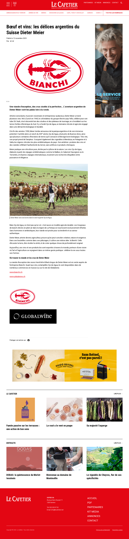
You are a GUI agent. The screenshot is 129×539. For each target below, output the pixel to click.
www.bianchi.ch (16, 272)
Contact (115, 2)
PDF (89, 502)
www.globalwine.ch (17, 276)
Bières (43, 13)
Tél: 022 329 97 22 (52, 507)
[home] (64, 5)
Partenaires (88, 2)
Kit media (98, 2)
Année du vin (33, 13)
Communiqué (101, 13)
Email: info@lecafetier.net (55, 510)
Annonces (106, 2)
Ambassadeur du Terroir (15, 13)
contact (92, 520)
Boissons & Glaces (56, 13)
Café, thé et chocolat (75, 13)
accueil (92, 498)
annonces (93, 516)
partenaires (95, 507)
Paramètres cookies (117, 530)
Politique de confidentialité (103, 530)
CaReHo (90, 13)
